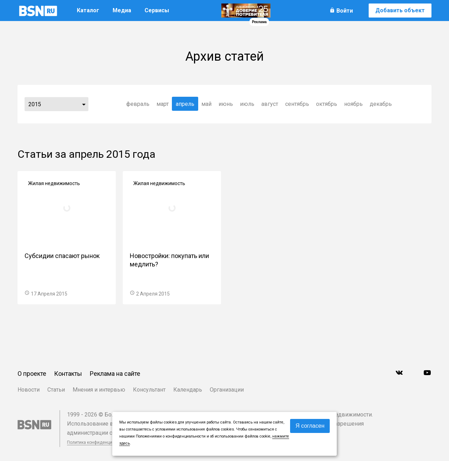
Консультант (149, 389)
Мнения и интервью (99, 389)
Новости (29, 389)
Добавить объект (400, 10)
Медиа (122, 10)
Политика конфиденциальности (99, 442)
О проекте (32, 373)
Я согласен (309, 426)
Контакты (68, 373)
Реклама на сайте (115, 373)
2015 (34, 104)
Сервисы (157, 10)
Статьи (56, 389)
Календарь (187, 389)
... (84, 104)
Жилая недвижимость (54, 183)
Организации (227, 389)
